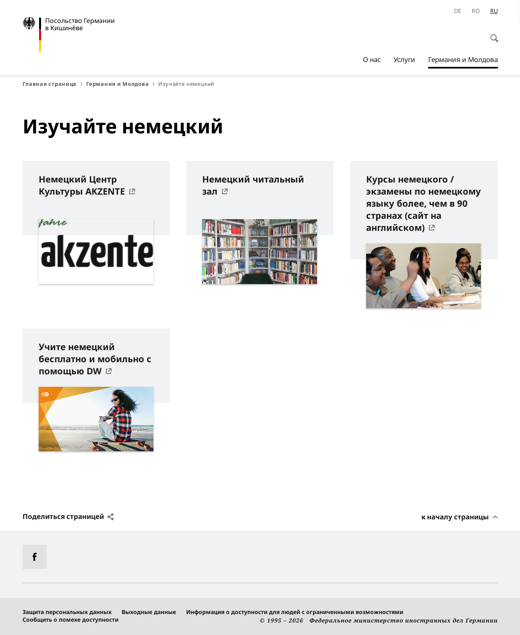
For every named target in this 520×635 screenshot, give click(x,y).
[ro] (476, 11)
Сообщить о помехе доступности (70, 619)
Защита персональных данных (67, 612)
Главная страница (53, 83)
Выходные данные (149, 612)
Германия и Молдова (463, 59)
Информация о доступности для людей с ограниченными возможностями (294, 612)
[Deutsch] (457, 11)
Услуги (404, 59)
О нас (372, 59)
